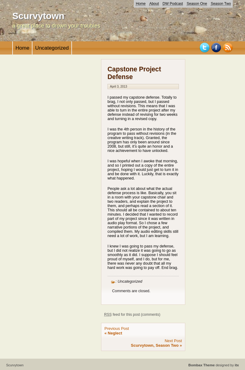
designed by (213, 365)
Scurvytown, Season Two (155, 345)
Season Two (221, 4)
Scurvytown (38, 16)
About (154, 4)
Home (140, 4)
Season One (197, 4)
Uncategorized (52, 48)
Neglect (115, 333)
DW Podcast (173, 4)
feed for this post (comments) (132, 314)
